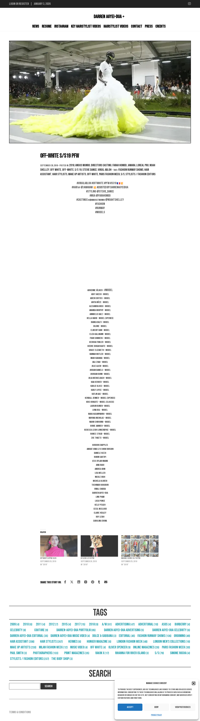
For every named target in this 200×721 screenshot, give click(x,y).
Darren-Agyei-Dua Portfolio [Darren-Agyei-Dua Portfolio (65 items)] (76, 630)
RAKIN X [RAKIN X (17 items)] (102, 653)
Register (24, 4)
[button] (193, 683)
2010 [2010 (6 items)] (27, 624)
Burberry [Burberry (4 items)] (182, 624)
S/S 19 (78, 170)
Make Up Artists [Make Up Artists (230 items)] (23, 647)
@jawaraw (87, 187)
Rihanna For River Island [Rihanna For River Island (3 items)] (132, 653)
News (35, 26)
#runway (100, 208)
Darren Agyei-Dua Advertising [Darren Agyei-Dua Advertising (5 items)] (124, 630)
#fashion (100, 204)
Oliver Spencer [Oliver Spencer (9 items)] (119, 647)
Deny (156, 707)
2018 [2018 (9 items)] (93, 624)
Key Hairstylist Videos (86, 26)
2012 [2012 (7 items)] (53, 624)
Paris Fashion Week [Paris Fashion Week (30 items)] (176, 647)
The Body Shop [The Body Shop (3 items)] (62, 659)
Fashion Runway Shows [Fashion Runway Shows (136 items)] (154, 636)
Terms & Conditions (20, 712)
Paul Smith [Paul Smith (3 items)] (18, 653)
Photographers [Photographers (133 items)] (45, 653)
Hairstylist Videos (116, 26)
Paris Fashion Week (109, 174)
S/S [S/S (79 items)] (159, 653)
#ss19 (113, 183)
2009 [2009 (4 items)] (14, 624)
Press (149, 26)
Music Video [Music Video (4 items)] (79, 647)
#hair (75, 187)
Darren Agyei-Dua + (109, 16)
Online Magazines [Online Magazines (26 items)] (146, 647)
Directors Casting (101, 165)
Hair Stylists (59, 174)
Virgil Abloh (104, 170)
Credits (160, 26)
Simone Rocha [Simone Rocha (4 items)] (180, 653)
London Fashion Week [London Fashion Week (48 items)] (132, 641)
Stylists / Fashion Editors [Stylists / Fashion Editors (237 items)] (29, 659)
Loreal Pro (142, 165)
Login (12, 4)
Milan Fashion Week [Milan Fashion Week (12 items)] (53, 647)
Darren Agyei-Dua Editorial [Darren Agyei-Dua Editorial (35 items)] (29, 636)
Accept (130, 707)
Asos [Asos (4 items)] (166, 624)
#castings (82, 200)
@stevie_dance (105, 191)
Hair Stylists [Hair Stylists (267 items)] (51, 641)
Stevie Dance (89, 170)
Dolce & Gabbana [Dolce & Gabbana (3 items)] (104, 636)
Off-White (68, 170)
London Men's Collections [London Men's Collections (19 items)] (171, 641)
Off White (55, 170)
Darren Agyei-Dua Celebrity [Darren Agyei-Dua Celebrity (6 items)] (171, 630)
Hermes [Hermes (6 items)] (74, 641)
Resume (47, 26)
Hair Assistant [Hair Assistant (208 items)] (22, 641)
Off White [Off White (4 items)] (98, 647)
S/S (123, 174)
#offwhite (98, 183)
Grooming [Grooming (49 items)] (182, 636)
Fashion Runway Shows (130, 170)
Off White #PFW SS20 (48, 558)
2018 (71, 165)
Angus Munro (82, 165)
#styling (91, 191)
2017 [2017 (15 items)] (80, 624)
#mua (92, 196)
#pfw (107, 183)
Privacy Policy (156, 715)
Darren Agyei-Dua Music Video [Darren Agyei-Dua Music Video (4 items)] (70, 636)
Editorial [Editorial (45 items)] (127, 636)
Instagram (61, 26)
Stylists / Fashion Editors (141, 174)
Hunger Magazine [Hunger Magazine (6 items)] (99, 641)
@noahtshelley (114, 200)
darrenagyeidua (119, 187)
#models (100, 212)
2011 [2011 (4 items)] (40, 624)
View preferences (183, 707)
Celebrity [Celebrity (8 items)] (18, 630)
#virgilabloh (84, 183)
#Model (108, 290)
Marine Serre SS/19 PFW (130, 558)
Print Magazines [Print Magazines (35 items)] (76, 653)
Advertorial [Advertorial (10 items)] (148, 624)
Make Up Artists (77, 174)
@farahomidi (103, 196)
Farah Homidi (119, 165)
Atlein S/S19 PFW (87, 558)
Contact (136, 26)
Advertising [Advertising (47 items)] (125, 624)
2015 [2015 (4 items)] (66, 624)
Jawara (131, 165)
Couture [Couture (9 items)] (41, 630)
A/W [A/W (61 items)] (107, 624)
